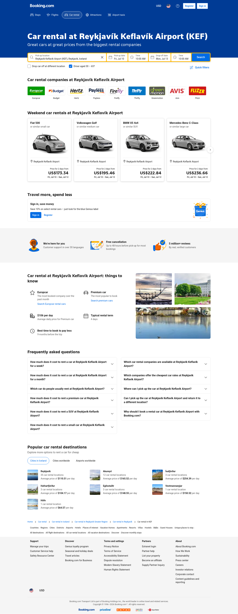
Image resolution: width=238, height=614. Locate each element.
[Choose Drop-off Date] (160, 57)
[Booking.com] (42, 6)
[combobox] (64, 58)
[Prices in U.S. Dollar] (158, 6)
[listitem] (36, 93)
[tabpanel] (119, 489)
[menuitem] (35, 15)
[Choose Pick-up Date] (117, 57)
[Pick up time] (138, 57)
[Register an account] (189, 6)
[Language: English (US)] (168, 6)
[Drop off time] (181, 57)
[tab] (38, 460)
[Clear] (102, 57)
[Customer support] (178, 6)
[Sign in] (202, 6)
